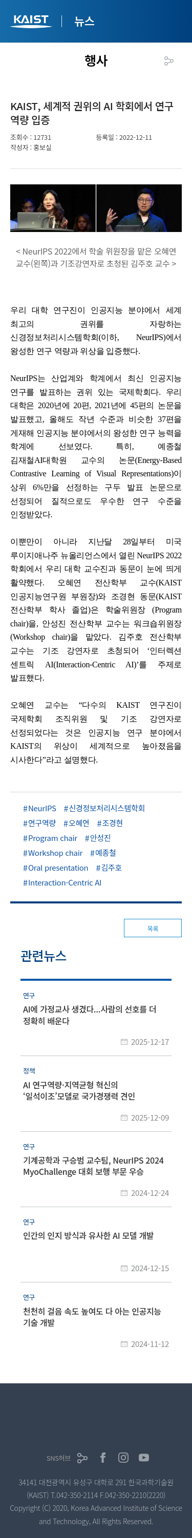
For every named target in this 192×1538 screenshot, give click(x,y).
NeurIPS (42, 808)
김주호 (111, 867)
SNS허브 (59, 1458)
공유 (169, 61)
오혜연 (79, 822)
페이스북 (103, 1457)
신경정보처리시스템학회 (107, 808)
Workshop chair (55, 852)
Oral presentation (58, 867)
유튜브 (144, 1457)
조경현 (112, 822)
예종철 (105, 852)
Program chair (52, 837)
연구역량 (42, 822)
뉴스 (84, 20)
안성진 (100, 837)
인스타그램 (123, 1457)
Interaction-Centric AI (64, 882)
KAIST (32, 23)
